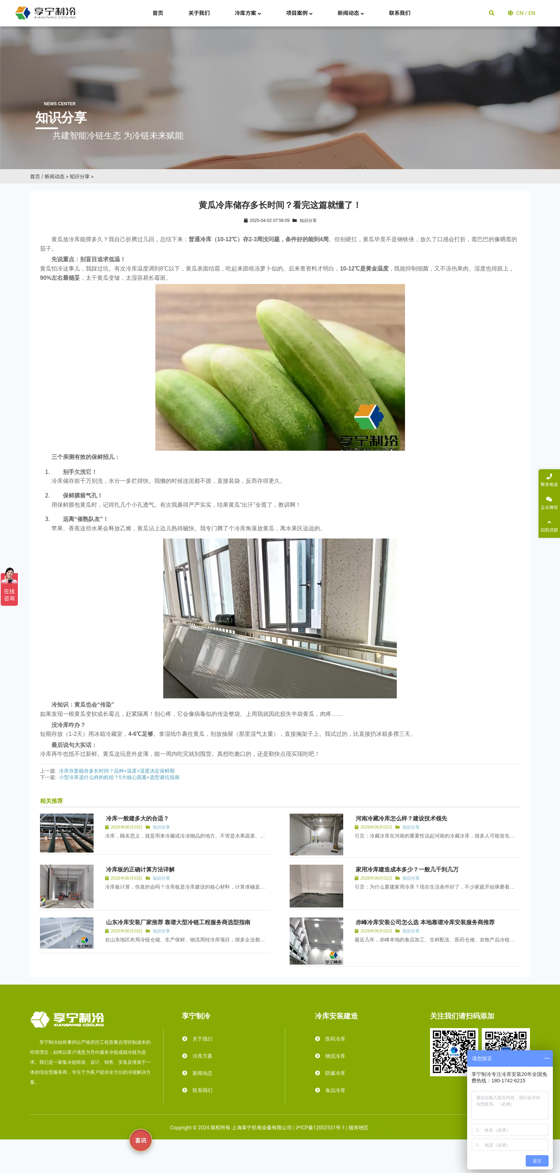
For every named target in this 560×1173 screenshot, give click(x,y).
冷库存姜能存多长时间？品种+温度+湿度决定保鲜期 (117, 771)
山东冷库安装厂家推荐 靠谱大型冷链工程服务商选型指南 (178, 922)
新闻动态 (55, 177)
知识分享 (80, 177)
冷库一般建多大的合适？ (137, 818)
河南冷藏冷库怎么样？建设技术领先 (401, 818)
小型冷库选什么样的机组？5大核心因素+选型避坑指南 (119, 777)
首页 (35, 177)
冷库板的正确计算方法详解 (140, 869)
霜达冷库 (380, 1128)
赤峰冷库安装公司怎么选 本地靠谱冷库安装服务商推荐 (425, 922)
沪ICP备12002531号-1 (320, 1128)
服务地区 (359, 1128)
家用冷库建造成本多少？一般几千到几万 (407, 869)
